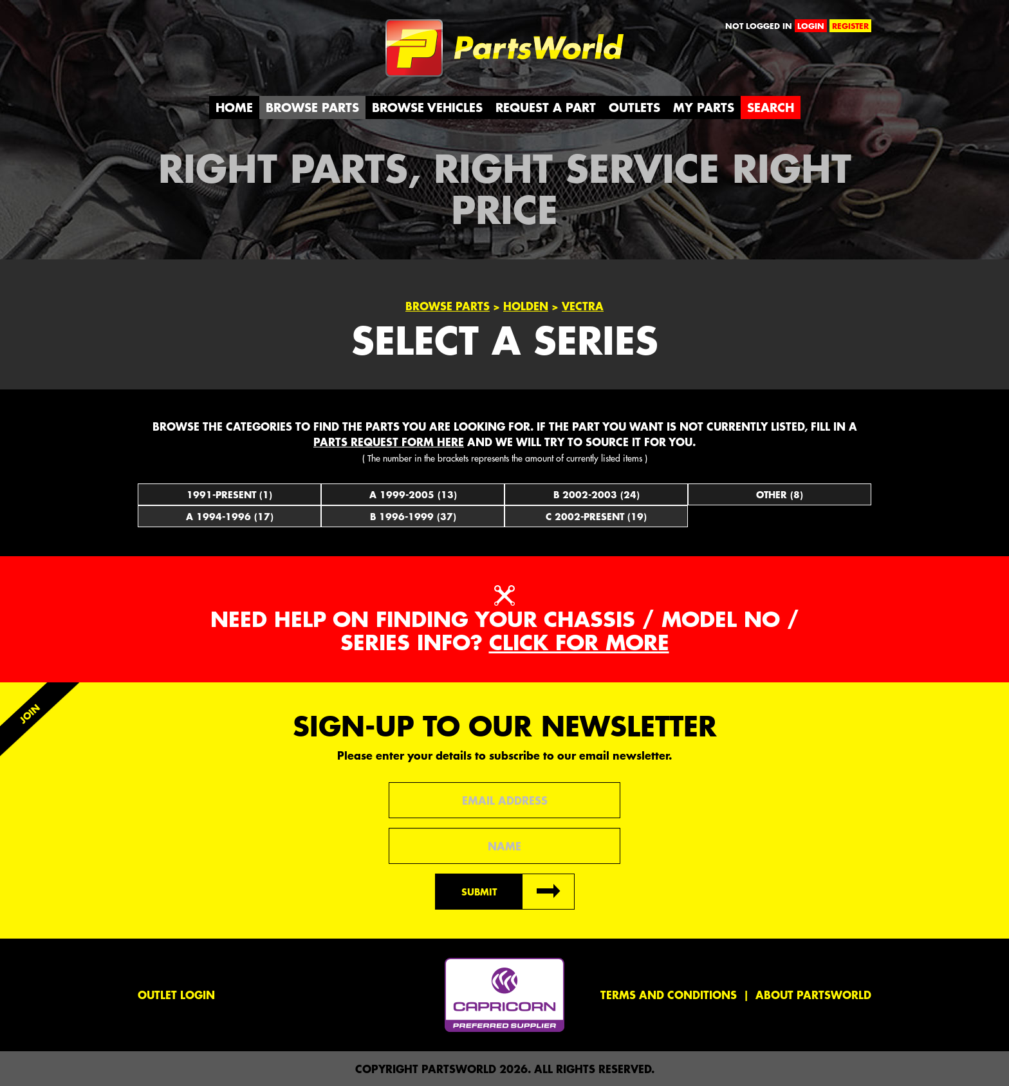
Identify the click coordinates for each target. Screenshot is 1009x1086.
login (810, 26)
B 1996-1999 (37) (413, 516)
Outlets (634, 107)
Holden (525, 306)
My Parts (703, 107)
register (850, 26)
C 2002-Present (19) (596, 516)
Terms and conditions (668, 995)
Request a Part (545, 107)
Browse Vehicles (427, 107)
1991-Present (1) (229, 494)
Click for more (579, 642)
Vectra (583, 306)
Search (770, 107)
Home (234, 107)
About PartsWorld (813, 995)
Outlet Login (176, 995)
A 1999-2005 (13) (413, 494)
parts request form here (388, 442)
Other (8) (779, 494)
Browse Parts (312, 107)
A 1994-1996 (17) (229, 516)
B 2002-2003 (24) (596, 494)
